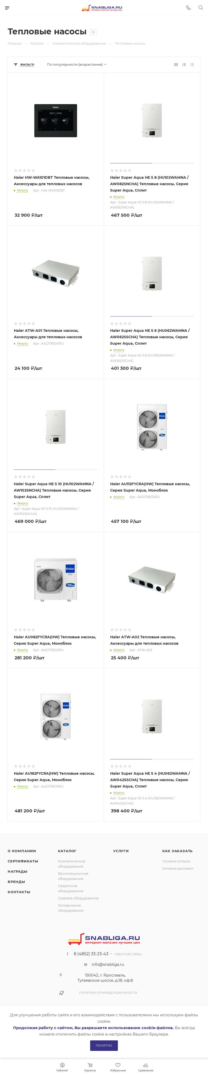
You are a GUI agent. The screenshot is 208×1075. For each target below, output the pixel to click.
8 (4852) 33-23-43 (91, 954)
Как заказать (177, 851)
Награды (17, 871)
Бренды (16, 882)
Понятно (104, 1045)
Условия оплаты (176, 861)
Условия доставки (177, 868)
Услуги (121, 851)
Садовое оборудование (78, 898)
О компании (22, 851)
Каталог (67, 851)
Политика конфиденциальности (108, 992)
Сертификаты (23, 861)
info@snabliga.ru (108, 964)
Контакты (19, 892)
